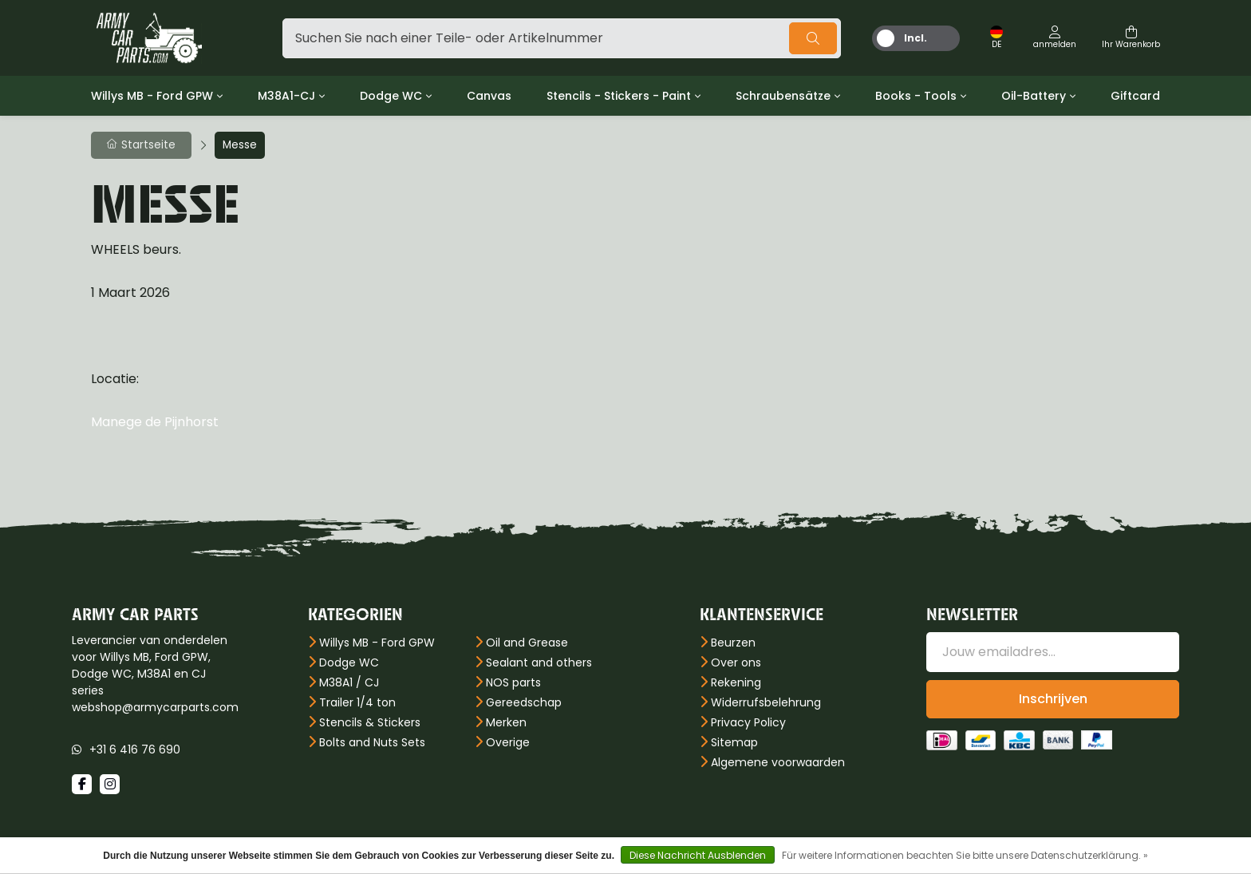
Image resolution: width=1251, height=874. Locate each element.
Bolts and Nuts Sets (372, 742)
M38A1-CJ (286, 96)
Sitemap (734, 742)
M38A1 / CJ (349, 682)
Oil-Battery (1033, 96)
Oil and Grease (527, 643)
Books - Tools (916, 96)
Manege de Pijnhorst (155, 422)
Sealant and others (539, 662)
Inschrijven (1053, 699)
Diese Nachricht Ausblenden (697, 855)
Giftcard (1135, 96)
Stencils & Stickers (369, 722)
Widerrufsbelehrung (766, 702)
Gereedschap (524, 702)
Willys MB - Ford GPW (152, 96)
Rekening (736, 682)
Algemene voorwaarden (778, 762)
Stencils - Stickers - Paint (619, 96)
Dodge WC (391, 96)
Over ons (736, 662)
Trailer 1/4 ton (357, 702)
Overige (508, 742)
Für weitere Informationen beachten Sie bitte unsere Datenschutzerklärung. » (965, 855)
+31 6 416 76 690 (134, 749)
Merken (506, 722)
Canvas (489, 96)
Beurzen (733, 643)
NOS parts (513, 682)
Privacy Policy (748, 722)
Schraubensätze (783, 96)
